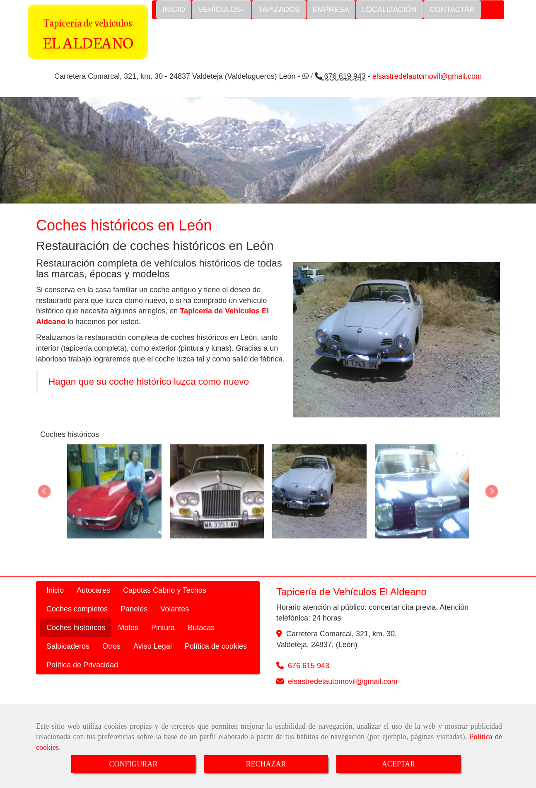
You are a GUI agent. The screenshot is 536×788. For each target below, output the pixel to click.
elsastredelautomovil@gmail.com (427, 76)
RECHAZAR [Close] (266, 764)
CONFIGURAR (133, 764)
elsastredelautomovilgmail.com (342, 681)
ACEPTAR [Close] (398, 764)
